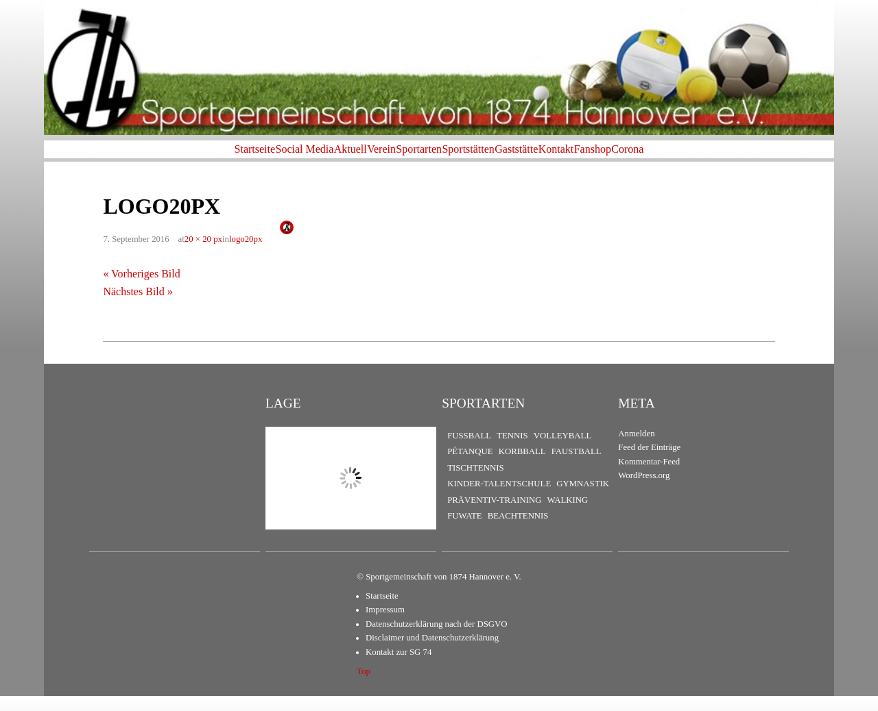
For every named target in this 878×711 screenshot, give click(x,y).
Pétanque (470, 466)
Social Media (229, 156)
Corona (725, 156)
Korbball (522, 466)
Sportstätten (479, 156)
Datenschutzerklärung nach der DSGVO (436, 639)
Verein (349, 156)
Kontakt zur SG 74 (398, 667)
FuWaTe (464, 531)
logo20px (245, 254)
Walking (568, 515)
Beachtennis (518, 531)
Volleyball (563, 451)
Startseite (157, 156)
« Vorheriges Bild (141, 289)
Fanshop (668, 156)
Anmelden (636, 448)
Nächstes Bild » (137, 306)
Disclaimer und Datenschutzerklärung (432, 653)
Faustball (576, 466)
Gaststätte (549, 156)
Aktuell (296, 156)
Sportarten (408, 156)
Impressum (385, 624)
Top (363, 686)
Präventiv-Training (494, 515)
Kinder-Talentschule (499, 498)
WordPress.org (643, 490)
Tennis (512, 451)
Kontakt (610, 156)
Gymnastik (582, 498)
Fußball (469, 451)
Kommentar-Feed (649, 477)
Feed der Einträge (649, 462)
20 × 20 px (203, 254)
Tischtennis (475, 483)
